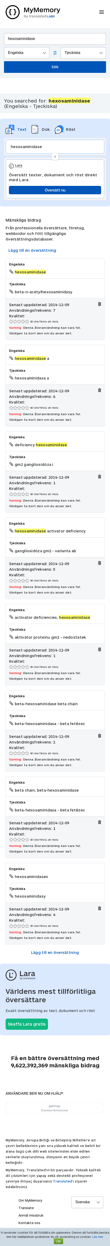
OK (58, 1241)
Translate (26, 1208)
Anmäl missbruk (31, 1215)
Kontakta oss (29, 1223)
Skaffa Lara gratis (27, 1024)
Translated (62, 1181)
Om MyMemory (30, 1200)
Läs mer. (98, 1236)
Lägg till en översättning (32, 250)
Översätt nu (55, 190)
